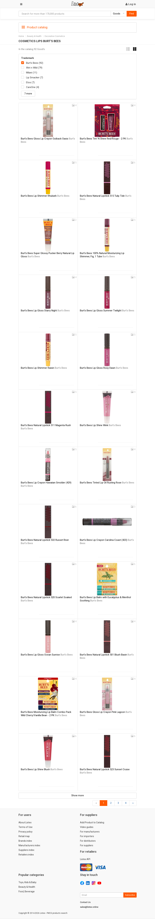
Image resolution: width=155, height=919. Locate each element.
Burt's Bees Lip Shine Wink (100, 425)
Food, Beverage (27, 891)
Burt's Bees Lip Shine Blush (42, 769)
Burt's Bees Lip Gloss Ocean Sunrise (47, 654)
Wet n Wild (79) (34, 67)
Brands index (25, 841)
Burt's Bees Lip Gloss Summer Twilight (107, 310)
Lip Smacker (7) (34, 77)
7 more (28, 93)
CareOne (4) (32, 87)
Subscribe (130, 895)
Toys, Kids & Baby (27, 882)
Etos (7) (30, 82)
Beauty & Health (34, 36)
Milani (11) (31, 72)
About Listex (25, 822)
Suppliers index (26, 850)
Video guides (86, 827)
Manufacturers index (29, 845)
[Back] (96, 803)
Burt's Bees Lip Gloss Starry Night (45, 310)
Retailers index (26, 854)
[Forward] (133, 803)
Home (21, 36)
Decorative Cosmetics (55, 36)
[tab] (77, 27)
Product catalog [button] (34, 27)
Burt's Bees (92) (34, 62)
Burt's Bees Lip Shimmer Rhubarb (45, 195)
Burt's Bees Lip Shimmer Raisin (44, 367)
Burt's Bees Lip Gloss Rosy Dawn (104, 367)
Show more (77, 795)
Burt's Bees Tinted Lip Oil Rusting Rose (107, 482)
